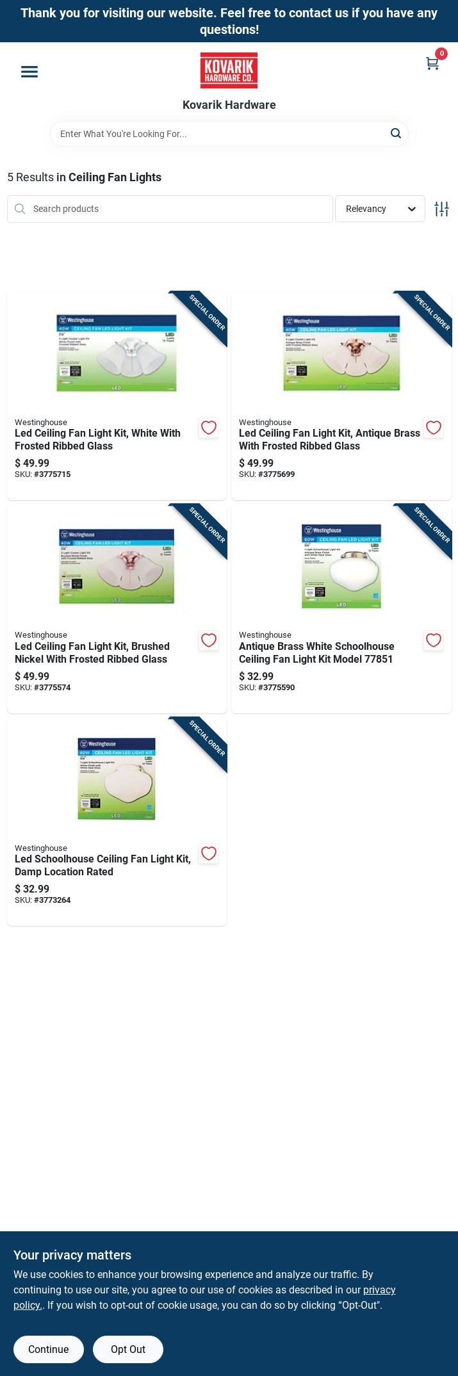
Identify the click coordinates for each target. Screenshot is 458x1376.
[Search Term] (229, 134)
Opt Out (128, 1349)
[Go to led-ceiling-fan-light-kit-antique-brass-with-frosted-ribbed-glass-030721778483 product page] (341, 396)
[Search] (397, 132)
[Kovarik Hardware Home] (229, 70)
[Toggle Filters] (441, 209)
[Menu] (29, 71)
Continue (48, 1349)
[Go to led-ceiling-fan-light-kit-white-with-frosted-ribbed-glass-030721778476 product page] (117, 396)
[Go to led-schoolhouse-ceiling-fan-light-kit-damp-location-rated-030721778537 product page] (117, 822)
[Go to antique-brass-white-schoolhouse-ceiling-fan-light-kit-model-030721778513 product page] (341, 609)
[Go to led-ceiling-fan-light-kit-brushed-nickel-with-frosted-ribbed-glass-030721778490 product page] (117, 609)
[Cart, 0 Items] (432, 63)
